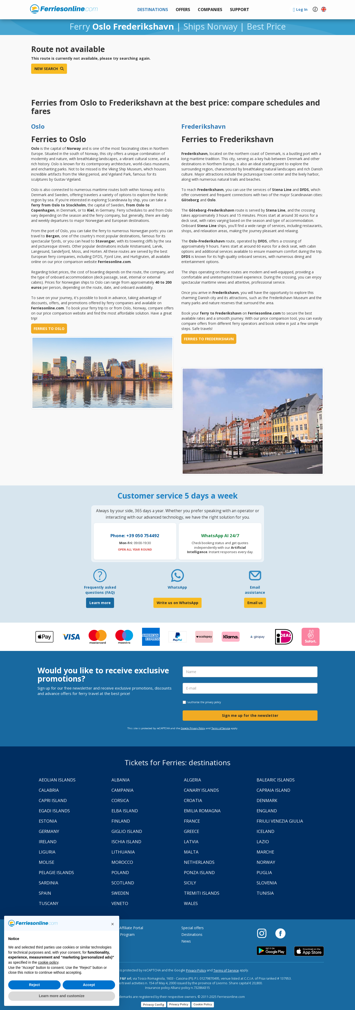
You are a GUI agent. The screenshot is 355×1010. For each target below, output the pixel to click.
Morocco (122, 862)
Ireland (48, 841)
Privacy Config (153, 1004)
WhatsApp (177, 587)
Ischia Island (126, 841)
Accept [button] (89, 985)
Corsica (120, 800)
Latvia (191, 841)
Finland (120, 821)
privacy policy (213, 702)
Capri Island (53, 800)
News (186, 941)
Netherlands (199, 862)
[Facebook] (280, 933)
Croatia (193, 800)
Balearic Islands (276, 780)
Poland (120, 872)
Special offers (192, 927)
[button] (239, 9)
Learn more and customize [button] (61, 996)
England (267, 811)
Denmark (267, 800)
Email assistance (255, 590)
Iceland (265, 831)
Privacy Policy (196, 970)
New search (49, 68)
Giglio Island (126, 831)
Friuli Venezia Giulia (280, 821)
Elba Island (124, 811)
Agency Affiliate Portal (124, 927)
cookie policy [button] (48, 962)
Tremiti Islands (201, 893)
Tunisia (265, 893)
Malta (191, 852)
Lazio (263, 841)
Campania (122, 790)
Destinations (191, 934)
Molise (46, 862)
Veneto (119, 903)
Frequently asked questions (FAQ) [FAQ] (100, 590)
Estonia (48, 821)
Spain (45, 893)
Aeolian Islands (57, 780)
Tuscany (48, 903)
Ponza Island (199, 872)
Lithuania (123, 852)
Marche (265, 852)
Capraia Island (273, 790)
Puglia (264, 872)
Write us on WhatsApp (177, 602)
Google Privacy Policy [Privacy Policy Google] (193, 728)
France (192, 821)
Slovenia (267, 883)
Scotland (122, 883)
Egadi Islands (54, 811)
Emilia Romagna (202, 811)
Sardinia (48, 883)
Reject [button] (34, 985)
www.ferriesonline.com (64, 9)
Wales (191, 903)
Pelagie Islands (56, 872)
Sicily (190, 883)
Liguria (47, 852)
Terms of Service (220, 728)
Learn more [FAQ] (100, 602)
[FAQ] (100, 577)
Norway (266, 862)
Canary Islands (201, 790)
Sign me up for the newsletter (250, 715)
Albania (120, 780)
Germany (49, 831)
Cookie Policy (202, 1004)
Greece (191, 831)
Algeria (192, 780)
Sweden (120, 893)
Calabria (49, 790)
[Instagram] (264, 933)
